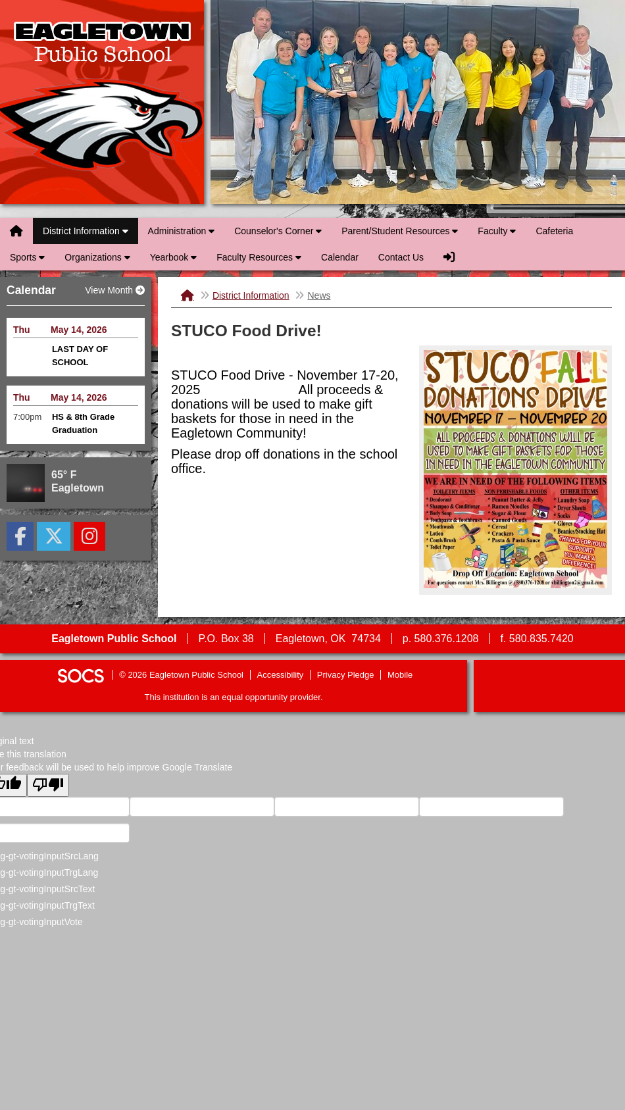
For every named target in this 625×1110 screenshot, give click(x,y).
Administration (181, 231)
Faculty (497, 231)
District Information (85, 231)
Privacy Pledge (345, 675)
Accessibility (280, 675)
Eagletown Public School (102, 102)
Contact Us (401, 257)
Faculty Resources (258, 257)
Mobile (400, 675)
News (318, 295)
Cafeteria (554, 231)
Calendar (340, 257)
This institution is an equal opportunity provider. (234, 697)
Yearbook (173, 257)
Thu (21, 329)
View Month (115, 290)
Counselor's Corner (278, 231)
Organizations (97, 257)
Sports (27, 257)
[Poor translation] (48, 785)
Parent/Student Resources (399, 231)
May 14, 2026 (79, 329)
